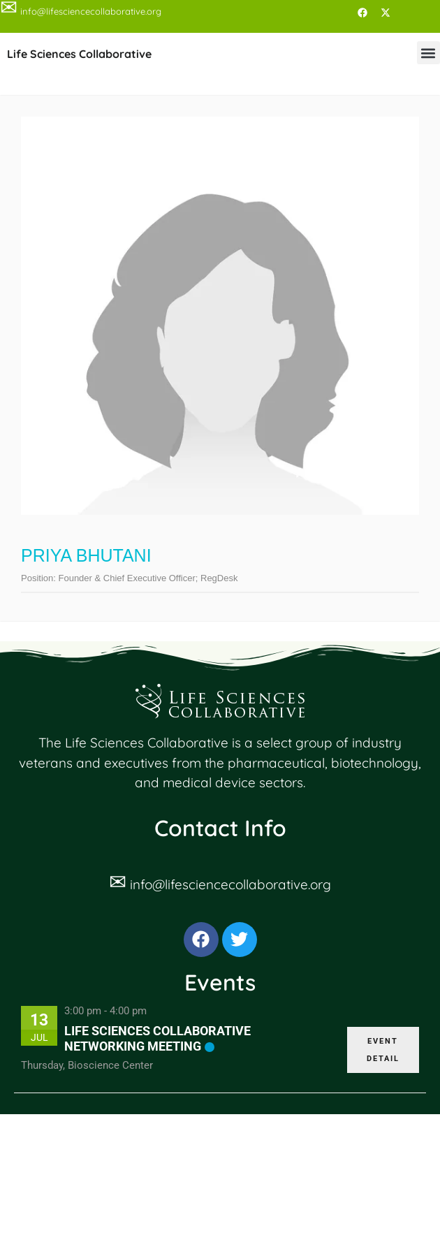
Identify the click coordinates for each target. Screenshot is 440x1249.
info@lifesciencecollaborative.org (230, 884)
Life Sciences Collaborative (79, 54)
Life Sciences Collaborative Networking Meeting (157, 1038)
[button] (428, 52)
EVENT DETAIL (383, 1050)
